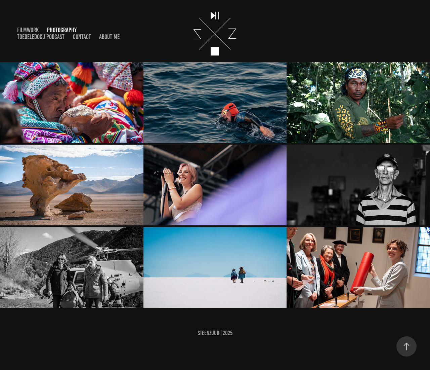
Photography (62, 30)
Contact (82, 36)
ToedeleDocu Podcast (40, 36)
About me (109, 36)
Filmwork (28, 30)
